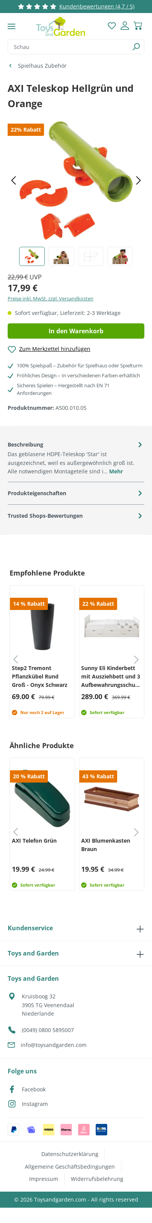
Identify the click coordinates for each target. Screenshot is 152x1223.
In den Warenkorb (76, 331)
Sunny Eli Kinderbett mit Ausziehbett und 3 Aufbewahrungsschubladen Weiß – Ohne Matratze (111, 676)
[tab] (76, 458)
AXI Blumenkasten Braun (105, 845)
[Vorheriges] (13, 180)
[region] (76, 191)
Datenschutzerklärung (69, 1154)
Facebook (34, 1089)
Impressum (43, 1178)
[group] (41, 651)
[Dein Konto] (124, 26)
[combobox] (68, 46)
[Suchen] (136, 46)
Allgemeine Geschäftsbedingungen (70, 1166)
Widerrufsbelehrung (97, 1178)
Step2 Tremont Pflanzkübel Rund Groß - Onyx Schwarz (39, 676)
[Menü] (11, 26)
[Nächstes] (138, 180)
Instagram (35, 1103)
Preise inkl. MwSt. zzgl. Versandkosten (50, 298)
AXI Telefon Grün (34, 840)
